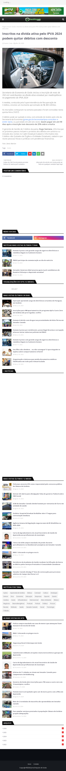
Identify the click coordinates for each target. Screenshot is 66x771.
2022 (33, 744)
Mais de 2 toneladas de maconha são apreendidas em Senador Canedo (37, 703)
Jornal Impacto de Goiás (39, 768)
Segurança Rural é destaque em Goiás (27, 643)
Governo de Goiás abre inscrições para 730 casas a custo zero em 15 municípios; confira (37, 683)
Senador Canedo (31, 607)
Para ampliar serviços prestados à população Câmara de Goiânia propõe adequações (37, 712)
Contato (36, 764)
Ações (5, 593)
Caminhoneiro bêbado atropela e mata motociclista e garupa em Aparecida (38, 654)
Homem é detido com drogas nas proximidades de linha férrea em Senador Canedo (38, 321)
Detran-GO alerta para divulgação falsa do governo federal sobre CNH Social (38, 495)
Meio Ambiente (46, 600)
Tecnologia (50, 607)
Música (56, 600)
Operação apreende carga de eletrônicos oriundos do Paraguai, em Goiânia (37, 302)
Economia (20, 596)
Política (45, 604)
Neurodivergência (18, 604)
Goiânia (5, 600)
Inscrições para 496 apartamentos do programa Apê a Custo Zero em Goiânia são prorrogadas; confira (38, 311)
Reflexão (14, 607)
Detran (5, 596)
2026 (33, 728)
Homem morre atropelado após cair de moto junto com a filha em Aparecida (38, 693)
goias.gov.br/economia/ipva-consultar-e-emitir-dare (30, 120)
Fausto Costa (8, 43)
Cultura (45, 593)
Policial (37, 604)
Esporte (46, 596)
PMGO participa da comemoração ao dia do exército (33, 260)
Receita (5, 607)
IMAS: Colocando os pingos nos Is (25, 552)
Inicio (29, 764)
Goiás (14, 27)
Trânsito (6, 611)
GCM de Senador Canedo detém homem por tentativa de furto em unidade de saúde (38, 505)
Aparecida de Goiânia (17, 593)
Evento (54, 596)
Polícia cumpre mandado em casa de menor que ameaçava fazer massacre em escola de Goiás (37, 624)
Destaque (54, 593)
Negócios (6, 604)
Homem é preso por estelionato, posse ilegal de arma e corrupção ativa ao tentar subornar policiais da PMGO (38, 331)
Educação (29, 596)
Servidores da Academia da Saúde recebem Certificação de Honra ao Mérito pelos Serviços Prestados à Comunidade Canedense (38, 563)
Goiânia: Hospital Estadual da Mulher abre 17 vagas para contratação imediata (34, 514)
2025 (33, 732)
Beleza (29, 593)
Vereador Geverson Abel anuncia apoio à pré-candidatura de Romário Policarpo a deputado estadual (36, 271)
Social (42, 607)
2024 (33, 736)
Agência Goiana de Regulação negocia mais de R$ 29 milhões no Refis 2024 (37, 524)
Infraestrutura (22, 600)
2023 (33, 740)
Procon (52, 604)
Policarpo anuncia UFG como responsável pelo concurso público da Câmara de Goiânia (37, 485)
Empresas (38, 596)
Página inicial (6, 27)
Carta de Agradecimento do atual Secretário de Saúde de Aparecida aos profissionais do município (35, 534)
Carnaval (37, 593)
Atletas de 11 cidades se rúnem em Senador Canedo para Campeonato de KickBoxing (34, 673)
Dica (12, 596)
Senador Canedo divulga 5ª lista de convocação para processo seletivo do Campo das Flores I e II (36, 573)
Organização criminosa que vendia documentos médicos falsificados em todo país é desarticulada (35, 360)
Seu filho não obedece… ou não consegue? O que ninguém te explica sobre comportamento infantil (36, 350)
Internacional (34, 600)
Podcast (29, 604)
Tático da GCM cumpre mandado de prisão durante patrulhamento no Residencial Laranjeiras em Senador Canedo (37, 544)
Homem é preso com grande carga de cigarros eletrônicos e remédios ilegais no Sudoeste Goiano (36, 251)
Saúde (22, 607)
